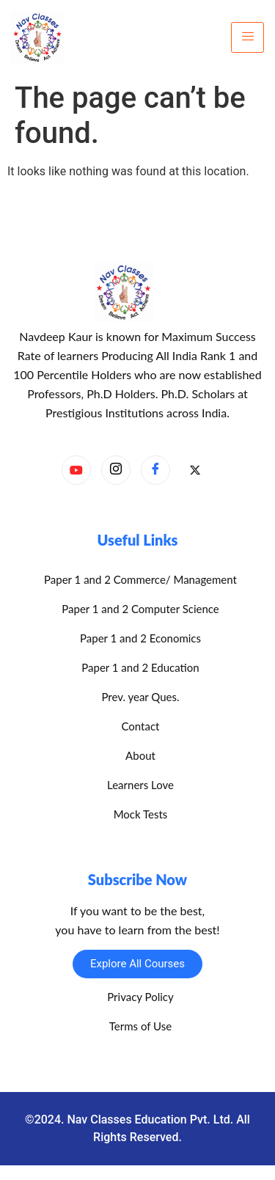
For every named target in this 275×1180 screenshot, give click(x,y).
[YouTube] (76, 470)
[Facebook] (155, 470)
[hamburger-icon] (247, 37)
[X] (195, 470)
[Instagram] (116, 470)
